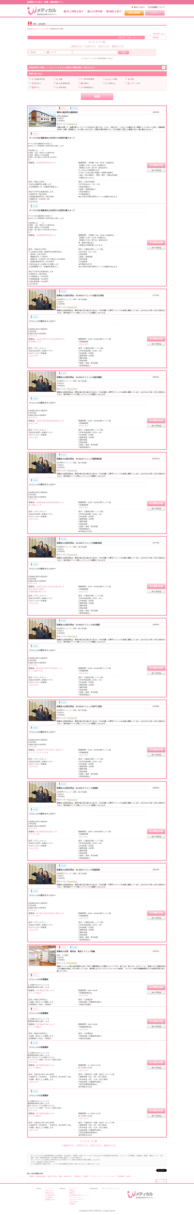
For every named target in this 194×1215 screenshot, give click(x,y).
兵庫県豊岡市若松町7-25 (46, 163)
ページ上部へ (162, 1181)
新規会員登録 (134, 13)
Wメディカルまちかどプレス (111, 1188)
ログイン (155, 13)
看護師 (31, 1176)
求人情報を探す (75, 11)
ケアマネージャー (96, 1176)
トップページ (49, 1188)
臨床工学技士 (52, 1176)
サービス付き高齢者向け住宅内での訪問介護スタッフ (52, 138)
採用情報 (72, 1204)
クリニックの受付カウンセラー (42, 321)
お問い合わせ (73, 1201)
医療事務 (121, 1176)
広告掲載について (157, 7)
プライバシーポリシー (76, 1197)
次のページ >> (104, 46)
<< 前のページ (90, 46)
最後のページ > (117, 46)
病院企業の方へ (50, 1193)
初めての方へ (139, 7)
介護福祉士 (78, 1176)
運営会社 (72, 1193)
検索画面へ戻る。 (159, 34)
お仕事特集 (96, 11)
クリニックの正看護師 (38, 979)
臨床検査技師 (41, 1176)
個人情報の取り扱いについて (78, 1195)
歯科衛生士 (68, 1176)
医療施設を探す (50, 1199)
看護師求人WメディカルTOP (37, 29)
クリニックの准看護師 (38, 1013)
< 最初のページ (76, 46)
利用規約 (72, 1190)
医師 (60, 1176)
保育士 (128, 1176)
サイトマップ (73, 1188)
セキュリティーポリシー (76, 1199)
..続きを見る (32, 336)
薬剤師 (86, 1176)
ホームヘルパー (110, 1176)
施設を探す (115, 11)
